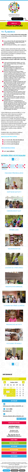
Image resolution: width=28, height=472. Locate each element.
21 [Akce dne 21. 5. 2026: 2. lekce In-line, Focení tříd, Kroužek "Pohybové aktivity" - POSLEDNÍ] (14, 393)
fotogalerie (14, 449)
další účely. (17, 464)
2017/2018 (13, 164)
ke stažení (14, 456)
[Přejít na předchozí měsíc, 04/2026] (5, 382)
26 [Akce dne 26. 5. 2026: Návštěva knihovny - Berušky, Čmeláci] (8, 395)
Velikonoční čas (14, 249)
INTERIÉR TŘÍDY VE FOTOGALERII (13, 155)
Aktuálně (14, 401)
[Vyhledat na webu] (17, 18)
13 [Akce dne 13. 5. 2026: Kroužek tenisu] (11, 391)
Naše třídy (14, 439)
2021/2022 (19, 166)
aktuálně (14, 446)
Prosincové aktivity (14, 324)
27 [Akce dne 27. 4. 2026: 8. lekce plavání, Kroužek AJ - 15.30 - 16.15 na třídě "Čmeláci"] (5, 388)
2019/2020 (4, 166)
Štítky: (3, 163)
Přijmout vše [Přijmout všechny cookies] (6, 470)
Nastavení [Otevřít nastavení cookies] (22, 470)
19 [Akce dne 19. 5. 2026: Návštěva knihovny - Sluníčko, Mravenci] (8, 393)
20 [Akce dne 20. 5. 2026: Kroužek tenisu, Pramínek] (11, 393)
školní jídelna (14, 443)
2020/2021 (11, 166)
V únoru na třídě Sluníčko (14, 305)
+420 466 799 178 (15, 434)
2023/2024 (13, 167)
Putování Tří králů (14, 343)
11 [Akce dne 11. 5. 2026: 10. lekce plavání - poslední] (5, 391)
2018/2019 (20, 164)
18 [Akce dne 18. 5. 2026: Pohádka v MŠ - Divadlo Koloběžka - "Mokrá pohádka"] (5, 393)
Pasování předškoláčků (14, 173)
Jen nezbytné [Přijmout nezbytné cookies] (14, 470)
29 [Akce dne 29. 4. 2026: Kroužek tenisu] (11, 388)
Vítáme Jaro (14, 230)
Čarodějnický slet (14, 211)
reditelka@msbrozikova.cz (14, 436)
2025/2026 (4, 169)
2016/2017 (5, 164)
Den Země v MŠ (7, 411)
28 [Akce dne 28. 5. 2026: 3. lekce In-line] (14, 395)
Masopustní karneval (14, 286)
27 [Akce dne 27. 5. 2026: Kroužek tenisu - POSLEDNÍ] (11, 395)
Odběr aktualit (21, 418)
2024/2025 (20, 167)
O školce (14, 453)
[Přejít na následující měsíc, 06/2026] (23, 382)
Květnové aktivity (14, 192)
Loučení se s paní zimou (14, 268)
